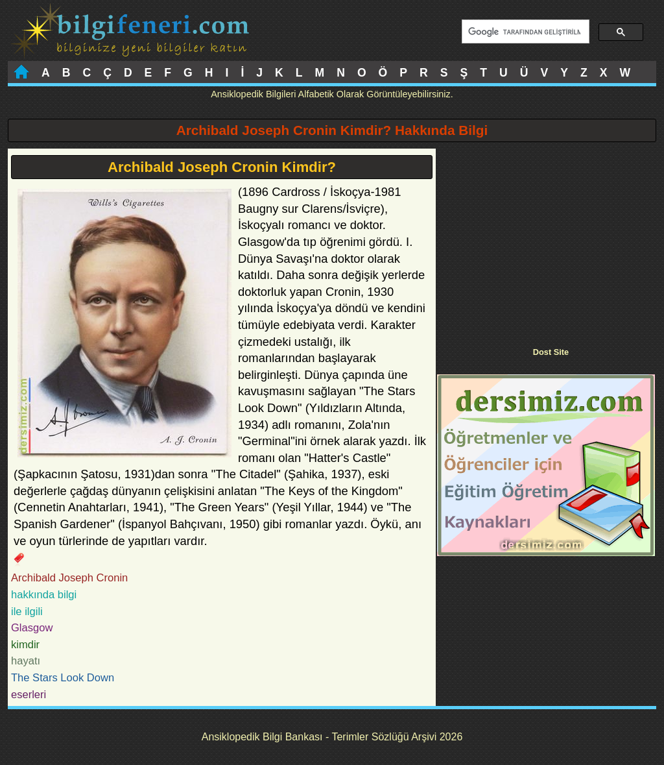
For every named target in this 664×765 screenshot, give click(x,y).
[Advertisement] (546, 239)
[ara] (524, 32)
